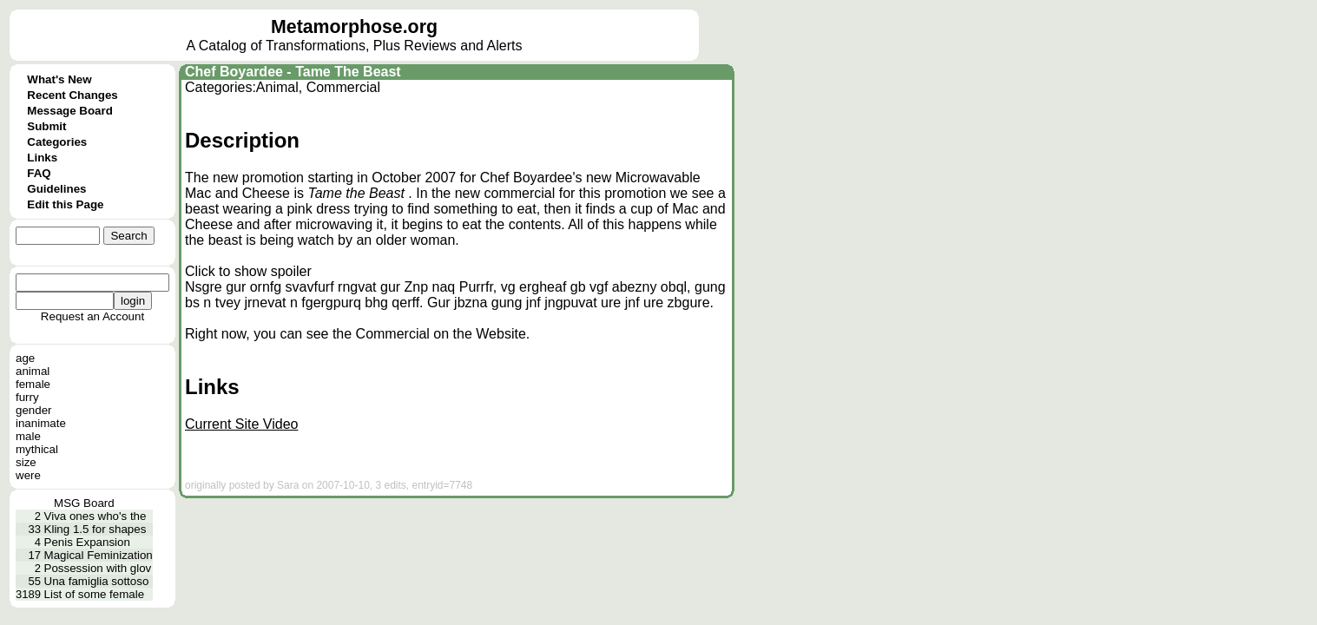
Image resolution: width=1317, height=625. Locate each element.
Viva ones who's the (95, 516)
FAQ (38, 173)
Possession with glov (98, 568)
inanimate (41, 423)
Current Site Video (241, 424)
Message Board (70, 110)
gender (34, 410)
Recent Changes (72, 95)
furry (27, 397)
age (25, 358)
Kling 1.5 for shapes (95, 529)
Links (42, 157)
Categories (57, 141)
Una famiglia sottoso (96, 581)
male (28, 436)
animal (32, 371)
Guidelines (56, 188)
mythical (37, 449)
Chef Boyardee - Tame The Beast (293, 71)
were (28, 475)
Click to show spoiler (248, 271)
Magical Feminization (98, 555)
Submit (46, 126)
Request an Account (92, 316)
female (33, 384)
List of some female (94, 594)
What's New (59, 79)
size (26, 462)
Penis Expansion (87, 542)
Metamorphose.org (354, 26)
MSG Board (84, 503)
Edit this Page (65, 204)
